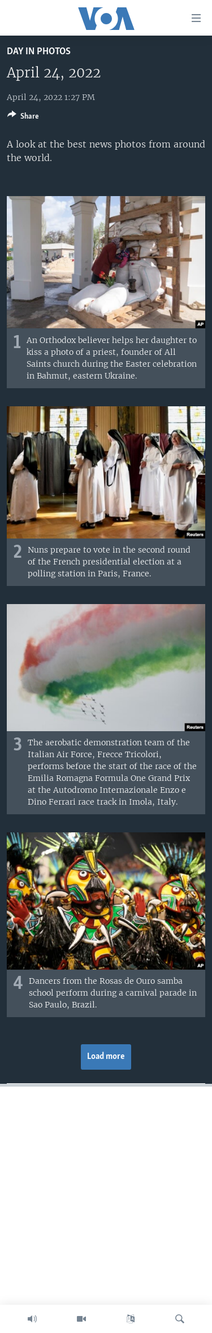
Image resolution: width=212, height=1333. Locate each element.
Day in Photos (39, 52)
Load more (106, 1056)
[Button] (23, 118)
